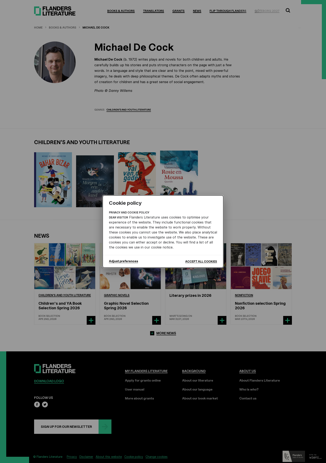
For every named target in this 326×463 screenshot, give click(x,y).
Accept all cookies (201, 261)
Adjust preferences (123, 261)
